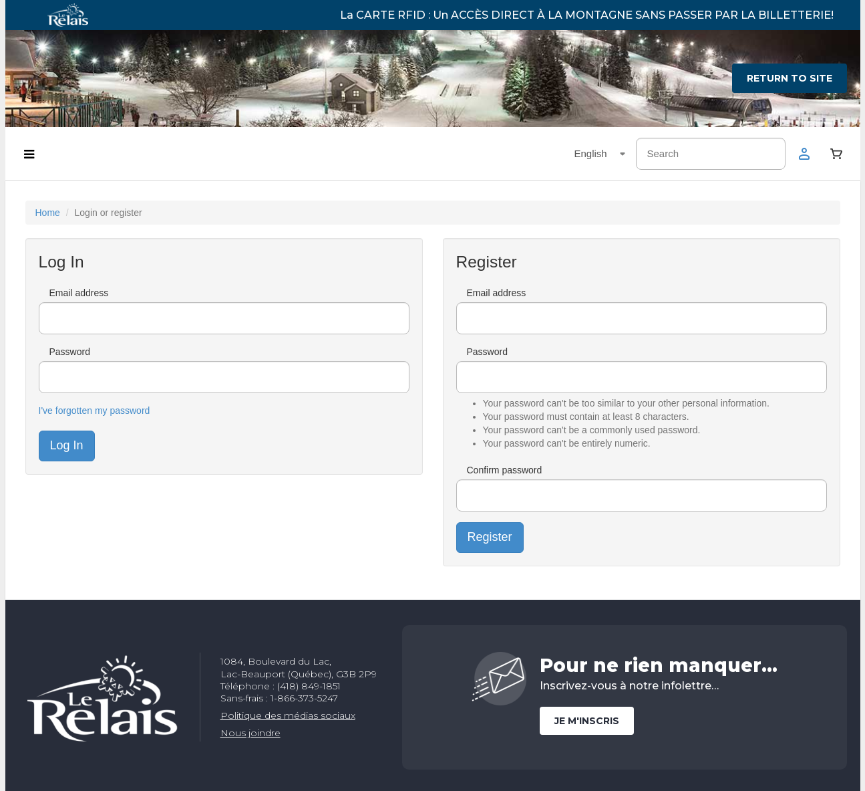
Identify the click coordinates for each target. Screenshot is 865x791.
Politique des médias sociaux (287, 715)
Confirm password (504, 470)
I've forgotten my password (94, 410)
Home (47, 212)
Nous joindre (250, 733)
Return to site (789, 78)
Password (69, 351)
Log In (66, 445)
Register (490, 537)
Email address (79, 293)
